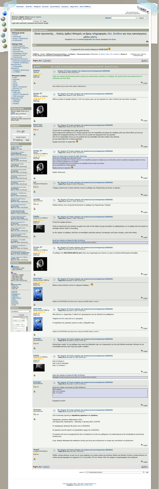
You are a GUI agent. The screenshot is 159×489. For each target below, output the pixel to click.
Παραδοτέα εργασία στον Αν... (19, 175)
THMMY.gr (36, 54)
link (63, 318)
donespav (37, 339)
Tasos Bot (15, 223)
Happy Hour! (74, 6)
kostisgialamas (16, 294)
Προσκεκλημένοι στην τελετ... (19, 187)
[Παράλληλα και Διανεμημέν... (19, 234)
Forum (15, 35)
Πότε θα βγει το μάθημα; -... (18, 152)
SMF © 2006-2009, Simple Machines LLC (84, 483)
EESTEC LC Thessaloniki (16, 89)
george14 (14, 301)
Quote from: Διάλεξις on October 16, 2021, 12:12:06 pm (69, 240)
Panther (16, 104)
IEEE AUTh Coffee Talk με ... (19, 199)
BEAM (15, 85)
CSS (91, 485)
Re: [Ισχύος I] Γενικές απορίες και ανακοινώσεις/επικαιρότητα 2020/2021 (85, 94)
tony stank (15, 206)
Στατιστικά (15, 263)
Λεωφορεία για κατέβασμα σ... (19, 245)
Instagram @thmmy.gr (21, 70)
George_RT (37, 93)
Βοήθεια (117, 33)
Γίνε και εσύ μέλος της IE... (18, 210)
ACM (15, 77)
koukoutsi (14, 291)
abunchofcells (16, 235)
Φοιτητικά (45, 6)
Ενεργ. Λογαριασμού (20, 38)
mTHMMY (16, 72)
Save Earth (37, 278)
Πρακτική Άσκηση (19, 55)
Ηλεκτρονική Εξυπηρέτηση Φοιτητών (19, 58)
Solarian (36, 70)
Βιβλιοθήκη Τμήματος (20, 48)
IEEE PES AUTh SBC (18, 212)
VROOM (16, 102)
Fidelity (36, 216)
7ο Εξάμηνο (72, 54)
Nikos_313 (15, 147)
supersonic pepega (18, 217)
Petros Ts (14, 292)
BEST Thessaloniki (20, 87)
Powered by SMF (67, 483)
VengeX (36, 449)
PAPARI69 (15, 295)
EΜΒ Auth (16, 92)
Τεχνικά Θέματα (55, 6)
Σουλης (14, 194)
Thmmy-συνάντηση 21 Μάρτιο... (19, 257)
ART (14, 81)
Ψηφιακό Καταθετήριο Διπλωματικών (20, 63)
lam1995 (36, 199)
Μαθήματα (37, 6)
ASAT (15, 83)
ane (34, 182)
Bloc (82, 485)
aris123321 (15, 302)
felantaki (15, 247)
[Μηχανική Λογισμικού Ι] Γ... (18, 222)
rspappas (15, 241)
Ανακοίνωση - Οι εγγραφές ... (19, 239)
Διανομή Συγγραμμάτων (21, 61)
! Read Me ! (29, 6)
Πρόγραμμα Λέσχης (20, 53)
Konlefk (14, 177)
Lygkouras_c (15, 296)
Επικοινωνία (17, 40)
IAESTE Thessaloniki (20, 94)
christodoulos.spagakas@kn (20, 252)
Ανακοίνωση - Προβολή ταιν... (19, 193)
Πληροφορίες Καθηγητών (17, 67)
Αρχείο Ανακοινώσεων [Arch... (19, 169)
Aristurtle (16, 79)
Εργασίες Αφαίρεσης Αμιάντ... (19, 216)
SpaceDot (16, 100)
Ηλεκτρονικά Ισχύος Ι (84, 54)
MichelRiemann (16, 153)
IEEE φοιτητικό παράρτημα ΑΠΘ (17, 97)
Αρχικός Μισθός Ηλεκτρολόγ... (19, 158)
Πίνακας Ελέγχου (17, 108)
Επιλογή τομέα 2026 (16, 146)
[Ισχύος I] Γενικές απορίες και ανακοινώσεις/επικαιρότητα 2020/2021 (84, 71)
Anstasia (15, 182)
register (38, 17)
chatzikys (15, 171)
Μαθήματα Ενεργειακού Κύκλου (56, 54)
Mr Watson (15, 159)
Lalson (14, 299)
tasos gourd (15, 303)
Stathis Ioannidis (16, 298)
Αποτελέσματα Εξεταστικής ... (19, 204)
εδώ (109, 33)
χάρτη (93, 36)
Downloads (20, 6)
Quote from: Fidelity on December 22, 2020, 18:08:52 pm (69, 387)
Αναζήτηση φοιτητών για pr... (19, 251)
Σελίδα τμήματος (19, 46)
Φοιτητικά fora (18, 51)
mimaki (14, 305)
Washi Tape (37, 125)
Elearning (16, 50)
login (32, 17)
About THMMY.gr (85, 6)
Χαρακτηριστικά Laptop (17, 164)
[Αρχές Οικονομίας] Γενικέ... (18, 228)
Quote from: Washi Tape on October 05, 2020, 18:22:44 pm (70, 156)
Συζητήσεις (65, 6)
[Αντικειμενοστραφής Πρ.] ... (18, 181)
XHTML (87, 485)
